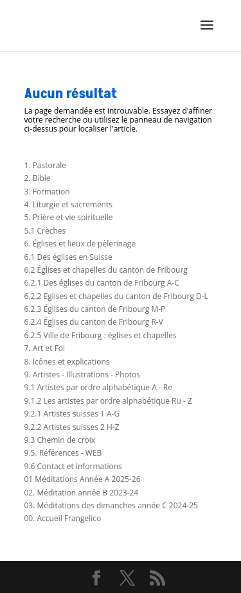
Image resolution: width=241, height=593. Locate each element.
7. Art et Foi (45, 348)
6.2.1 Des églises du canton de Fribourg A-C (101, 282)
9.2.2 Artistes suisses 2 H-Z (72, 427)
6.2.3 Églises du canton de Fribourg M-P (95, 309)
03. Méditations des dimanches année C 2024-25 (111, 505)
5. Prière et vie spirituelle (68, 217)
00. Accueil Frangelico (63, 518)
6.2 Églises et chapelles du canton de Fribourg (106, 269)
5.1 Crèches (45, 230)
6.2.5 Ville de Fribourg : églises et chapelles (100, 335)
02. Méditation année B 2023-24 (81, 492)
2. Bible (37, 178)
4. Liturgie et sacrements (68, 204)
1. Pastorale (45, 165)
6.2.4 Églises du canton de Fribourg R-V (93, 321)
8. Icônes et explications (67, 361)
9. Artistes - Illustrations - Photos (82, 374)
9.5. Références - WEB (63, 452)
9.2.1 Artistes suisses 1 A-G (72, 413)
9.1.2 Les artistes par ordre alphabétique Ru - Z (108, 400)
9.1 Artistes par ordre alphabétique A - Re (98, 387)
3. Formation (47, 191)
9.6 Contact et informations (73, 466)
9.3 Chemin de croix (60, 439)
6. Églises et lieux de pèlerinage (80, 243)
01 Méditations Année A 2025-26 (82, 479)
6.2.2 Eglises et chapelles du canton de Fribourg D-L (116, 296)
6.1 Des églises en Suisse (68, 257)
